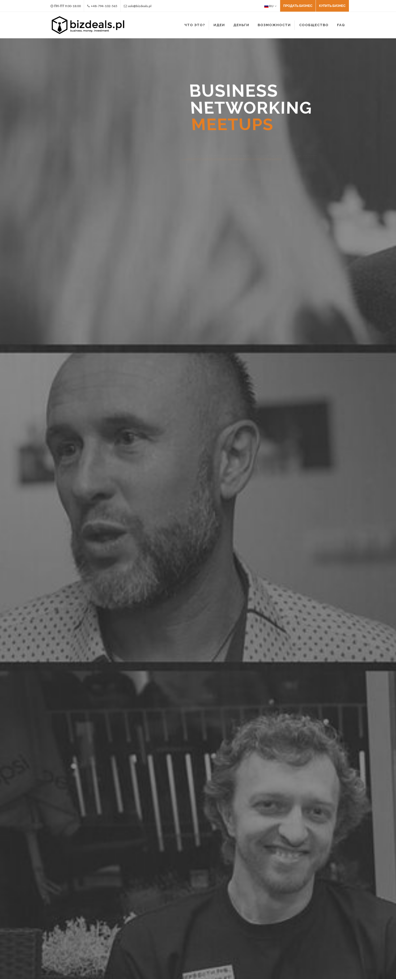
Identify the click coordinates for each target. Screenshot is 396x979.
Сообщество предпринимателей (316, 382)
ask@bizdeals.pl (137, 6)
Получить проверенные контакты (317, 412)
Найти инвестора (82, 371)
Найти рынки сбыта (303, 392)
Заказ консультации (307, 501)
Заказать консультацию (308, 371)
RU (270, 6)
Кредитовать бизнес (172, 392)
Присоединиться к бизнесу (47, 392)
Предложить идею (38, 371)
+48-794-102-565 (102, 6)
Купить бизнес (332, 6)
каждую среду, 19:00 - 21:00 (189, 844)
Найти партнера (36, 382)
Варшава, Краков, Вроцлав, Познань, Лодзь (252, 844)
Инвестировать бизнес (175, 382)
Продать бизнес (297, 6)
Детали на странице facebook (173, 883)
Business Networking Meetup (188, 835)
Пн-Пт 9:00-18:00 (66, 6)
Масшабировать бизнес (176, 402)
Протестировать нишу (306, 402)
